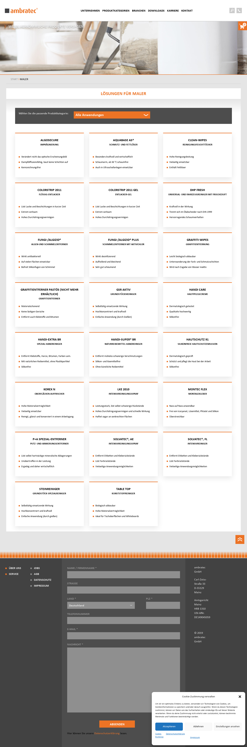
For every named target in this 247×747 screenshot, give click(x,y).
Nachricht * (123, 678)
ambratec (21, 10)
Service (13, 574)
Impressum (195, 737)
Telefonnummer (123, 617)
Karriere (173, 10)
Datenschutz (42, 579)
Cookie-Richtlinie (159, 735)
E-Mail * (123, 632)
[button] (240, 696)
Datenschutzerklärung (175, 734)
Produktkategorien (116, 10)
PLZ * (163, 602)
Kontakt (187, 10)
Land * (101, 603)
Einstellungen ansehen (228, 726)
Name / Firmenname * (123, 571)
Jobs (37, 568)
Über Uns (15, 568)
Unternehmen (90, 10)
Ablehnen (198, 726)
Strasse (123, 586)
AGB (36, 574)
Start (14, 79)
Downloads (156, 10)
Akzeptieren (169, 726)
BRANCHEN (139, 10)
